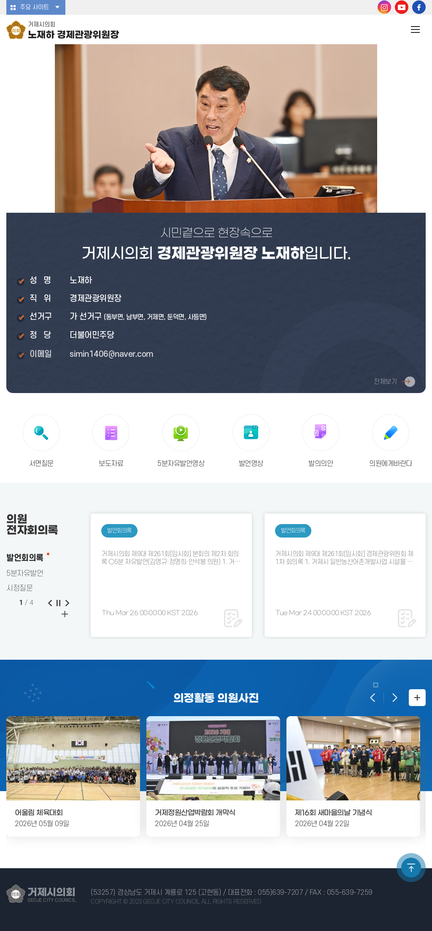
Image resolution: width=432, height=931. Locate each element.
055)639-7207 (280, 892)
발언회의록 (24, 558)
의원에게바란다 (390, 464)
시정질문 (19, 588)
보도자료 (111, 464)
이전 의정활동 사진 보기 (372, 697)
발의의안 (320, 464)
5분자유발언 (24, 574)
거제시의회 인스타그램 (384, 7)
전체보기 (385, 384)
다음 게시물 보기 (66, 602)
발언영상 (251, 464)
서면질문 (41, 464)
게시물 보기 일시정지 (58, 602)
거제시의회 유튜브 (401, 7)
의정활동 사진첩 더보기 (417, 697)
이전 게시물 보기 (50, 602)
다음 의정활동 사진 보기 (394, 697)
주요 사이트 (34, 7)
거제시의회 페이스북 (419, 7)
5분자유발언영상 (180, 464)
